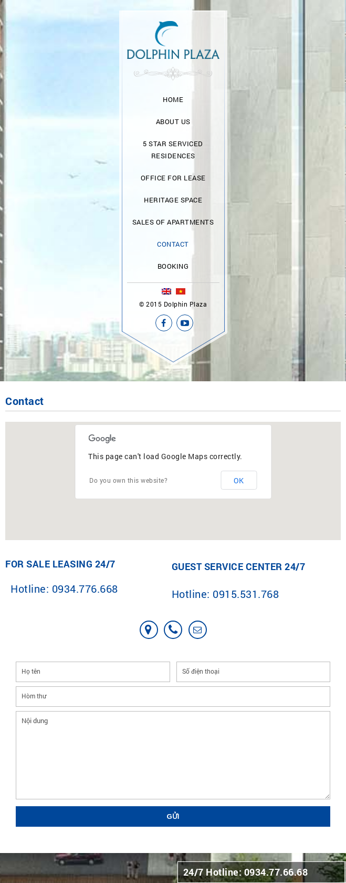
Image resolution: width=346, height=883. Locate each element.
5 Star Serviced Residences (173, 149)
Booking (173, 266)
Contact (173, 244)
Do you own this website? (128, 480)
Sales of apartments (173, 222)
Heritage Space (173, 200)
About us (173, 121)
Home (173, 99)
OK (239, 480)
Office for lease (173, 177)
